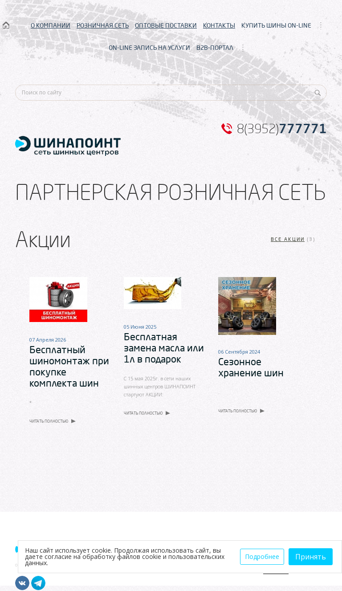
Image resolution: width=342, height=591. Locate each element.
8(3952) (282, 128)
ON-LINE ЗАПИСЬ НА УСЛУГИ (149, 48)
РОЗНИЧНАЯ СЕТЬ (103, 25)
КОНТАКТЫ (219, 25)
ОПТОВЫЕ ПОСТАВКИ (166, 25)
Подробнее (262, 556)
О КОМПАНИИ (50, 25)
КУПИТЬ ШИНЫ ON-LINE (276, 25)
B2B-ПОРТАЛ (214, 48)
